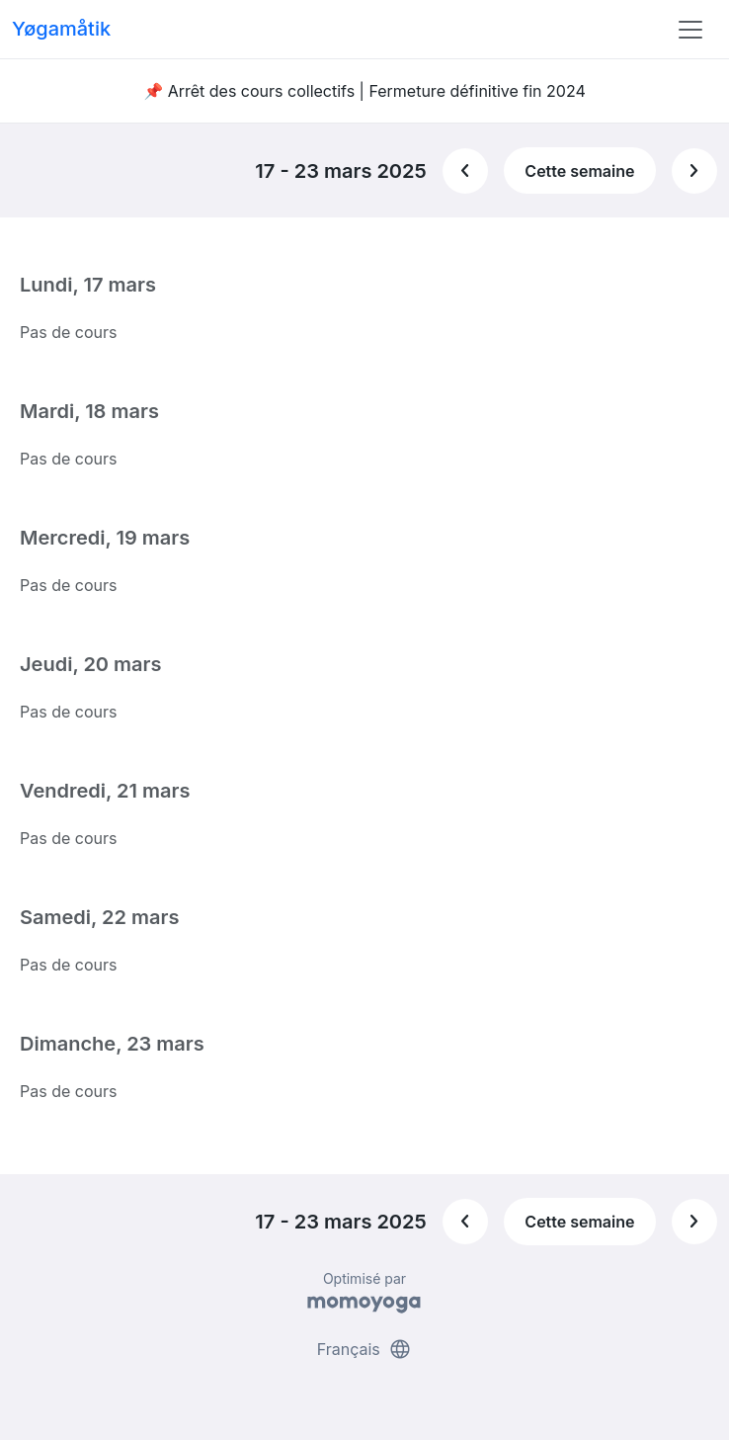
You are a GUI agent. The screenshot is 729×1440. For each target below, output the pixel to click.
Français (365, 1349)
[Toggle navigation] (690, 29)
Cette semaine (579, 171)
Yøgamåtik (61, 29)
